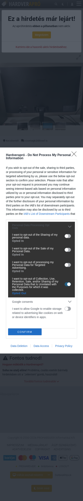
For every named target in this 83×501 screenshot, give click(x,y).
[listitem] (41, 226)
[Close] (75, 155)
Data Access (41, 346)
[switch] (68, 236)
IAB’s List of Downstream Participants (47, 213)
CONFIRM (24, 331)
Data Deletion (19, 346)
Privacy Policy (63, 346)
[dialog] (41, 250)
